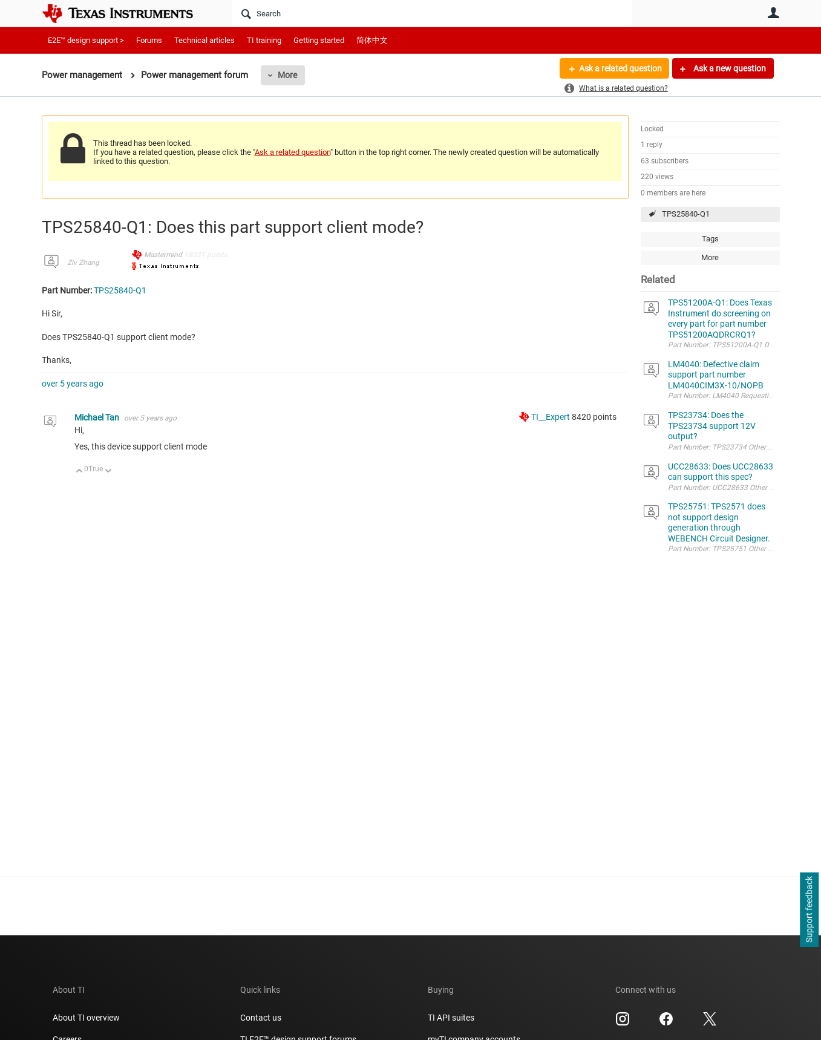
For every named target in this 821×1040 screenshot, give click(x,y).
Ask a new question (729, 68)
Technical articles (204, 40)
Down (108, 471)
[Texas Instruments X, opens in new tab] (709, 1023)
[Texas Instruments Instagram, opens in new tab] (622, 1023)
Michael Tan (97, 417)
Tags (710, 238)
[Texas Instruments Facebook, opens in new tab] (666, 1023)
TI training (264, 40)
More (287, 75)
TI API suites (451, 1017)
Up (79, 471)
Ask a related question (620, 68)
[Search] (432, 13)
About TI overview (86, 1017)
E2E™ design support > (86, 40)
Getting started (318, 40)
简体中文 (372, 40)
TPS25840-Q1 (686, 213)
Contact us (260, 1017)
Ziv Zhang (83, 262)
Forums (149, 40)
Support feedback (809, 910)
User (774, 13)
